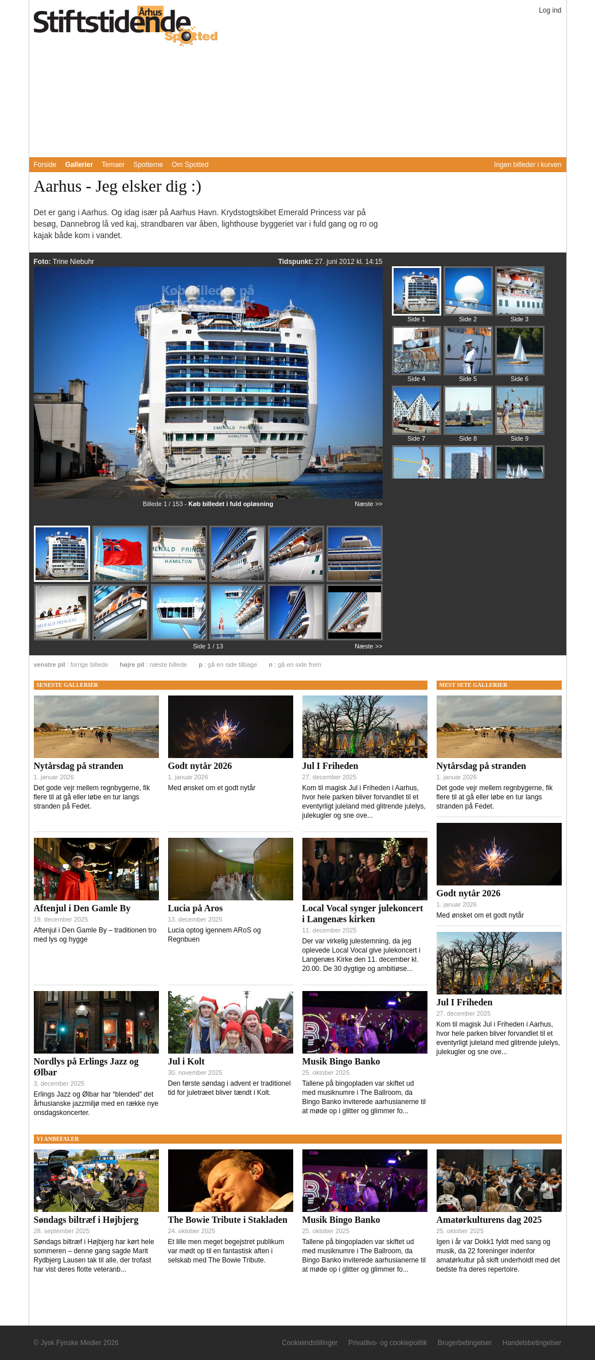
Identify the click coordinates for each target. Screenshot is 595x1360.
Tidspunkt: (296, 262)
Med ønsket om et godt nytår (212, 788)
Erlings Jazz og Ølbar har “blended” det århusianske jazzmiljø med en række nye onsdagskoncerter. (96, 1103)
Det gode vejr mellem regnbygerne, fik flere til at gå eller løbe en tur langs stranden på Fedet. (92, 797)
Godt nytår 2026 (200, 766)
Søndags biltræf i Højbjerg (86, 1220)
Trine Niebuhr (73, 262)
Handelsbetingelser (532, 1343)
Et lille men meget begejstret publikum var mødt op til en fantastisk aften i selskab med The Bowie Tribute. (226, 1251)
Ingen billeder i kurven (527, 165)
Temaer (113, 165)
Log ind (550, 10)
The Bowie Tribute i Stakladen (227, 1220)
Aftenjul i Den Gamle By (82, 908)
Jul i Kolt (186, 1061)
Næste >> (368, 503)
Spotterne (148, 165)
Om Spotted (190, 165)
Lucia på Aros (195, 908)
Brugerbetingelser (465, 1343)
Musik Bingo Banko (341, 1061)
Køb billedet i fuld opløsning (230, 503)
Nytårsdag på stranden (78, 766)
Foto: (43, 262)
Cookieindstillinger (309, 1343)
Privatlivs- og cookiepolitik (387, 1343)
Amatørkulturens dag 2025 (489, 1220)
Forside (45, 165)
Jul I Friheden (330, 766)
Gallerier (79, 165)
